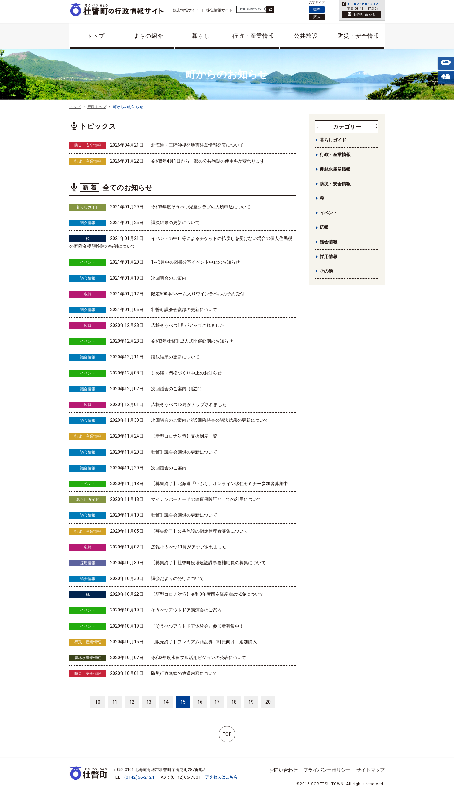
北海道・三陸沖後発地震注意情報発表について (197, 145)
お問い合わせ (283, 770)
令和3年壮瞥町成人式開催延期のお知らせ (192, 341)
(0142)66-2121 (139, 777)
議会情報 (87, 223)
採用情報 (87, 563)
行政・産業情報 (253, 35)
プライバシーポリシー (327, 770)
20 (268, 702)
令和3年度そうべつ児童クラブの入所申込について (201, 206)
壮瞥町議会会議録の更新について (184, 309)
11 (114, 702)
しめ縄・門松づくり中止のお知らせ (186, 372)
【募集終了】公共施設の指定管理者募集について (199, 531)
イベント (87, 262)
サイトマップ (370, 770)
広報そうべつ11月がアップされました (189, 546)
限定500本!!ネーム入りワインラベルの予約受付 (197, 293)
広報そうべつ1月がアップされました (187, 325)
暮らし (201, 35)
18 (233, 702)
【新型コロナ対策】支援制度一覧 (184, 435)
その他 (326, 271)
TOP (227, 734)
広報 (87, 294)
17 (216, 702)
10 (97, 702)
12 (131, 702)
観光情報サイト (186, 10)
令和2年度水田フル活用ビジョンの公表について (198, 657)
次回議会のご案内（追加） (177, 388)
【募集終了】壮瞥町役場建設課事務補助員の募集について (208, 562)
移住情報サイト (219, 10)
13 (148, 702)
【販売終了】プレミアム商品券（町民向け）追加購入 (204, 641)
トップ (96, 35)
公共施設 (306, 35)
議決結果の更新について (175, 222)
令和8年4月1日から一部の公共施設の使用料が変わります (208, 161)
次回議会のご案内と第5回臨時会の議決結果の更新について (209, 420)
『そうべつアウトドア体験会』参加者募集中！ (197, 626)
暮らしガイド (87, 207)
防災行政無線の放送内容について (184, 673)
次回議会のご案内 (168, 278)
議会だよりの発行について (177, 578)
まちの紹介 (148, 35)
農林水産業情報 (87, 658)
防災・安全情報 (358, 35)
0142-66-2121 (364, 4)
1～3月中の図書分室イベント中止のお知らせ (195, 261)
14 (165, 702)
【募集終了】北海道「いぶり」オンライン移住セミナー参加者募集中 (219, 483)
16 (199, 702)
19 (250, 702)
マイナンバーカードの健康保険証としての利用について (206, 499)
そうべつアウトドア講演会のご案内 (186, 609)
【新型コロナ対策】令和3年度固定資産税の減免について (207, 594)
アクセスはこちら (221, 777)
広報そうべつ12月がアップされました (189, 404)
